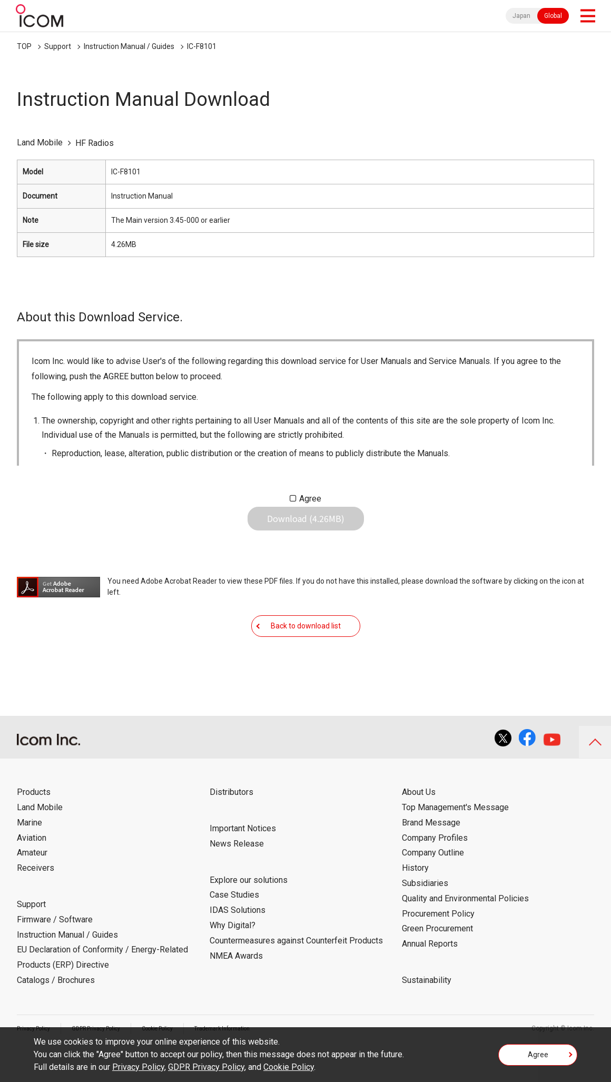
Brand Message (431, 855)
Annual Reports (430, 976)
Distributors (231, 824)
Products (34, 824)
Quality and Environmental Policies (465, 931)
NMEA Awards (236, 987)
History (415, 900)
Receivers (35, 900)
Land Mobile (40, 839)
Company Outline (433, 885)
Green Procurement (437, 961)
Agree (310, 499)
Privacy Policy (138, 1067)
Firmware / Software (55, 952)
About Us (419, 824)
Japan (521, 15)
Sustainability (426, 1012)
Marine (29, 855)
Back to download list (306, 649)
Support (57, 46)
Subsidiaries (425, 915)
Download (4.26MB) (305, 526)
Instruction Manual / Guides (129, 46)
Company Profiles (435, 869)
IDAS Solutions (237, 942)
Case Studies (234, 927)
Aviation (31, 869)
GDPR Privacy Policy (206, 1067)
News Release (237, 876)
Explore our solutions (249, 912)
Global (553, 15)
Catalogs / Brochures (56, 1012)
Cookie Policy (288, 1067)
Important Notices (243, 860)
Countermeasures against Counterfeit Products (296, 973)
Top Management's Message (455, 839)
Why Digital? (232, 957)
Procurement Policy (438, 945)
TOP (24, 46)
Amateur (32, 885)
